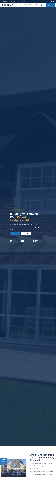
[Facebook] (51, 1)
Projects (31, 4)
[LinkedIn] (54, 1)
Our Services (15, 233)
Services (25, 4)
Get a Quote (49, 4)
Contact (36, 4)
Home (15, 4)
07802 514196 (4, 1)
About (20, 4)
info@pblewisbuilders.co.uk (14, 1)
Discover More (26, 233)
